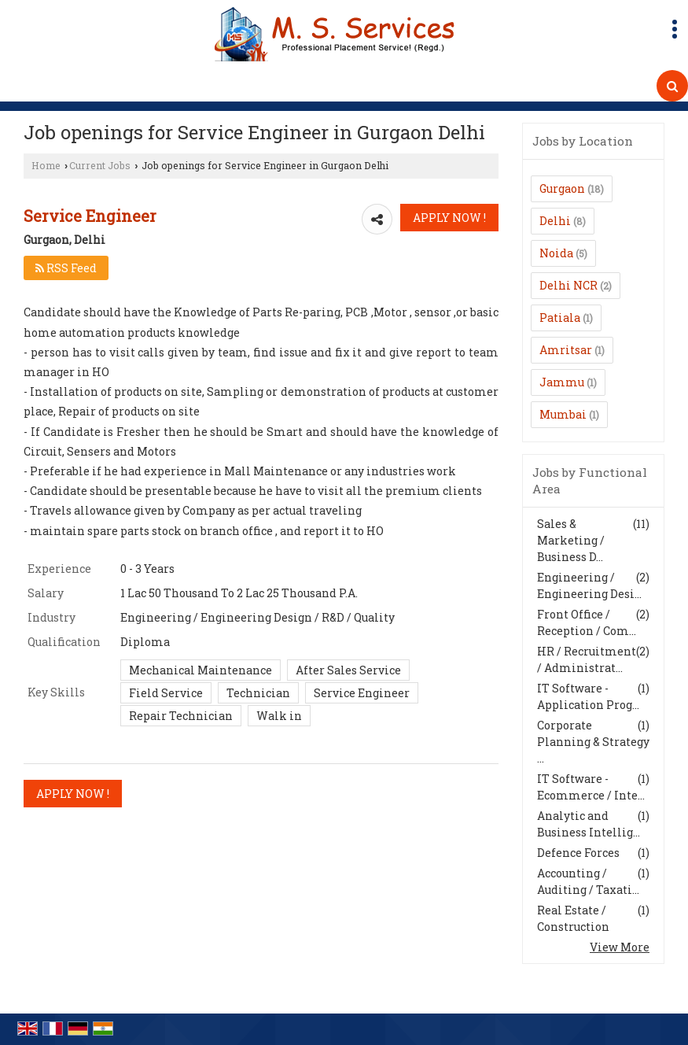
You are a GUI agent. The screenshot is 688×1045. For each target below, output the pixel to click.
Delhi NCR (568, 285)
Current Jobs (100, 165)
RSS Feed (66, 267)
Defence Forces (578, 852)
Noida (556, 253)
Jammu (561, 382)
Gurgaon (562, 188)
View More (619, 947)
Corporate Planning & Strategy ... (593, 742)
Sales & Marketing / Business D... (571, 540)
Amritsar (565, 349)
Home (46, 165)
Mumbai (563, 414)
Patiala (559, 317)
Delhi (555, 220)
